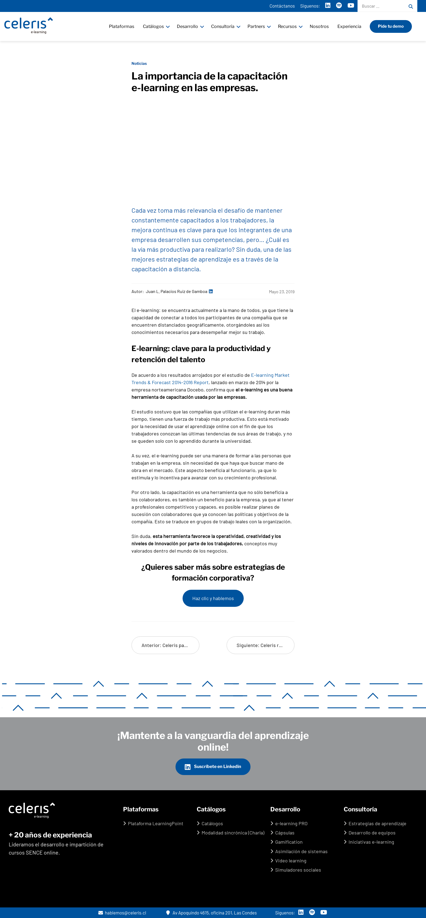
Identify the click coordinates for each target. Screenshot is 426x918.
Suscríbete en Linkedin (213, 767)
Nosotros (319, 26)
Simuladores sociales (298, 870)
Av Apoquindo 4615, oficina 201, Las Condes (211, 912)
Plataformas (122, 26)
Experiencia (350, 26)
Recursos (287, 26)
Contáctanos (282, 5)
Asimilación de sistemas (301, 851)
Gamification (289, 842)
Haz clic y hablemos (213, 598)
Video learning (290, 860)
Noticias (139, 63)
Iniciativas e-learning (371, 842)
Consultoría (223, 26)
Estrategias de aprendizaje (377, 823)
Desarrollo (188, 26)
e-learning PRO (291, 823)
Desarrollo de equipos (372, 833)
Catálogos (153, 26)
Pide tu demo (391, 26)
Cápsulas (285, 833)
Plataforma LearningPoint (155, 823)
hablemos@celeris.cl (122, 912)
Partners (256, 26)
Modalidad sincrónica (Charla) (233, 833)
